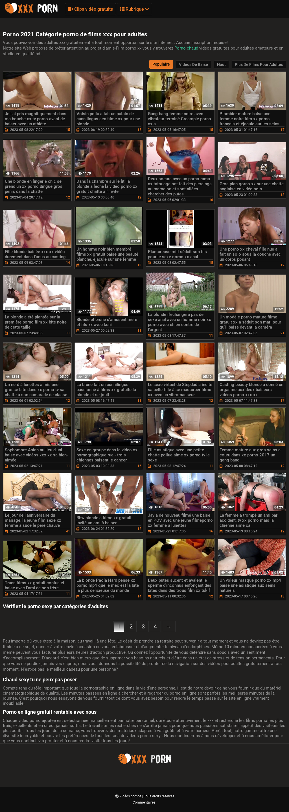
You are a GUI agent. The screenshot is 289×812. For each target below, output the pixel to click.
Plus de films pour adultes (259, 64)
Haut (221, 64)
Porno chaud (186, 48)
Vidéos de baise (193, 64)
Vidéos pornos (130, 796)
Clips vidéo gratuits (90, 9)
